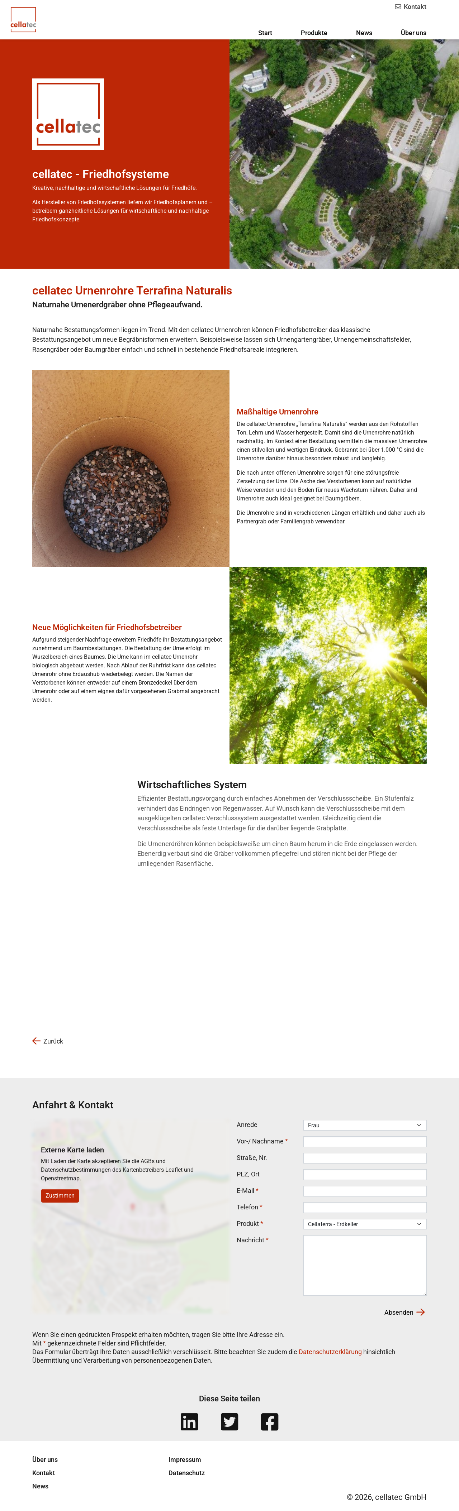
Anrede (247, 1125)
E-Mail (248, 1191)
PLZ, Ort (248, 1174)
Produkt (250, 1224)
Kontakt (410, 6)
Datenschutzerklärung (330, 1352)
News (40, 1486)
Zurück (47, 1041)
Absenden (404, 1312)
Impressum (185, 1460)
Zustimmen (60, 1196)
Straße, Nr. (252, 1158)
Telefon (249, 1207)
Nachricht (253, 1240)
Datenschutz (187, 1473)
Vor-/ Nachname (262, 1141)
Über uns (45, 1460)
